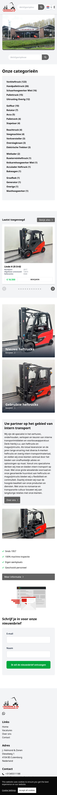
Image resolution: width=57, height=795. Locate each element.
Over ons (6, 733)
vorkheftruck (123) (16, 81)
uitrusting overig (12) (18, 99)
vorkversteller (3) (15, 138)
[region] (28, 786)
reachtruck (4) (14, 129)
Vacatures (7, 730)
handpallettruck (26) (17, 86)
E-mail (9, 633)
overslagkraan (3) (16, 142)
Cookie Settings (9, 790)
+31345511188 (12, 773)
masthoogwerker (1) (17, 190)
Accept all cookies (27, 790)
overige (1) (12, 186)
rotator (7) (12, 110)
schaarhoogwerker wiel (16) (21, 90)
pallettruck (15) (14, 94)
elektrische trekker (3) (18, 147)
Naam (9, 648)
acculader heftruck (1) (18, 166)
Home (5, 726)
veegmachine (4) (15, 134)
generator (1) (13, 182)
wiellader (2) (13, 153)
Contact (6, 737)
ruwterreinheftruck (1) (18, 158)
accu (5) (10, 114)
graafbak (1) (13, 177)
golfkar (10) (12, 105)
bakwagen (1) (13, 171)
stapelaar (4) (13, 123)
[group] (28, 254)
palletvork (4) (13, 118)
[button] (4, 288)
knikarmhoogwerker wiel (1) (22, 162)
